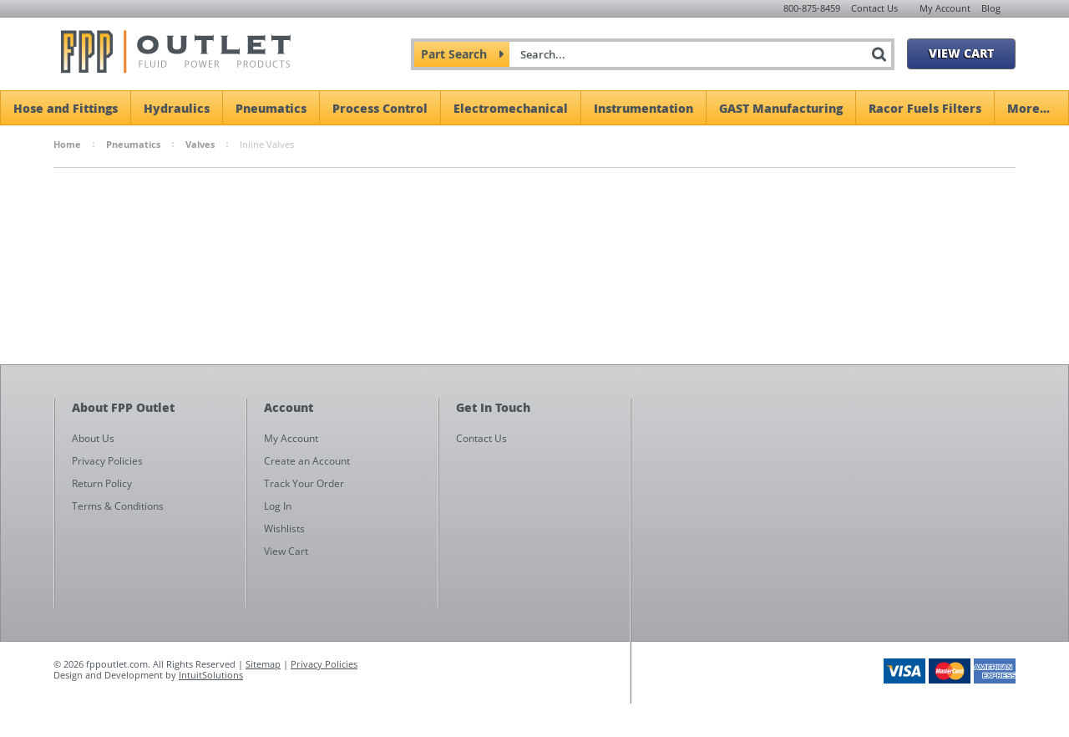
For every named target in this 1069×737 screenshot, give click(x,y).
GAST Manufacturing (781, 107)
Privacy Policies (324, 664)
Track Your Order (304, 483)
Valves (200, 144)
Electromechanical (510, 107)
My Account (945, 8)
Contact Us (874, 8)
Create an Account (307, 461)
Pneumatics (271, 107)
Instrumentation (643, 107)
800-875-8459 (811, 8)
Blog (991, 8)
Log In (277, 506)
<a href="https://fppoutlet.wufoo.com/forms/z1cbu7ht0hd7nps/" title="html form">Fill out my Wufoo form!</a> (831, 558)
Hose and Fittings (65, 107)
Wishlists (284, 528)
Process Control (380, 107)
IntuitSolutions (211, 674)
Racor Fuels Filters (925, 107)
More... (1028, 107)
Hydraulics (177, 107)
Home (67, 144)
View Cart (961, 52)
